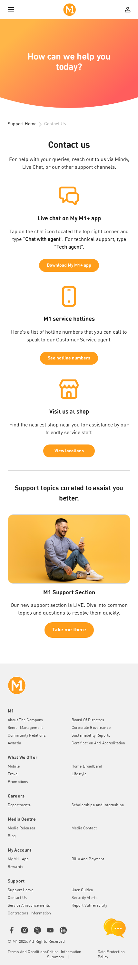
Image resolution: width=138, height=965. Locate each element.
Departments (19, 805)
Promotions (18, 782)
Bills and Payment (88, 859)
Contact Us (17, 898)
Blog (12, 836)
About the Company (25, 720)
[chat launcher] (115, 928)
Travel (13, 774)
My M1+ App (18, 859)
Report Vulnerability (89, 906)
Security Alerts (84, 898)
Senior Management (25, 728)
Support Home (22, 124)
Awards (14, 743)
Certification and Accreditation (98, 743)
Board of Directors (88, 720)
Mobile (14, 767)
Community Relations (27, 736)
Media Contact (84, 828)
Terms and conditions (27, 952)
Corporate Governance (91, 728)
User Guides (82, 890)
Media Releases (21, 828)
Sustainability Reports (91, 736)
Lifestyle (79, 774)
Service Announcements (29, 906)
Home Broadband (87, 767)
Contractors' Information (29, 913)
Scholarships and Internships (98, 805)
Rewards (15, 867)
